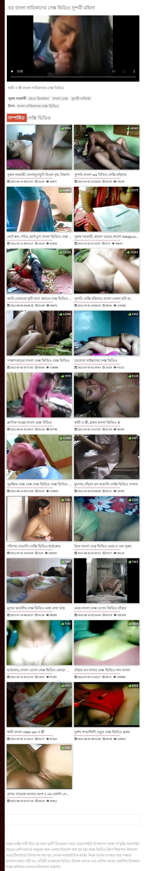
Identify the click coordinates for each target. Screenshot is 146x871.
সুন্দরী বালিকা (80, 98)
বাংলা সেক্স (60, 98)
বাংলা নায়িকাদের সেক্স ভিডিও (38, 106)
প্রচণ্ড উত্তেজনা (38, 98)
